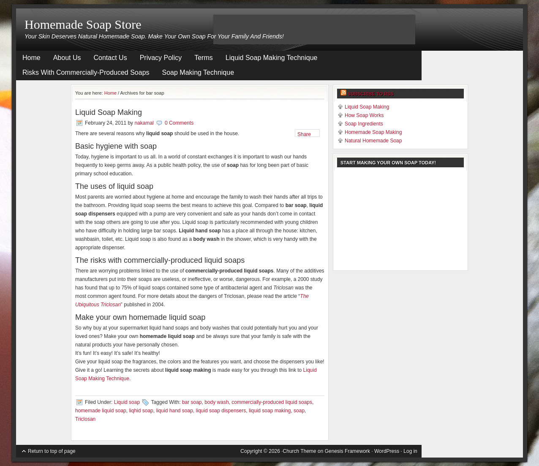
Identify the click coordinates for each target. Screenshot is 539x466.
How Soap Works (364, 115)
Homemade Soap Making (373, 132)
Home (31, 57)
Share (304, 134)
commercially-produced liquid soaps (271, 402)
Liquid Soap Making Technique (272, 57)
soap (299, 411)
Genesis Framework (347, 451)
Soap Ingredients (364, 124)
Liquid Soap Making (108, 112)
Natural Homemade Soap (373, 141)
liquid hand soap (174, 411)
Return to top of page (52, 451)
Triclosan (85, 419)
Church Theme (299, 451)
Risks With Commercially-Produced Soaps (86, 72)
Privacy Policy (161, 57)
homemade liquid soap (100, 411)
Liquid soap (127, 402)
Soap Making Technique (198, 72)
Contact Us (110, 57)
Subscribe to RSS (371, 93)
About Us (67, 57)
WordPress (386, 451)
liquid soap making (270, 411)
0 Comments (179, 123)
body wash (216, 402)
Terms (203, 57)
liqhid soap (141, 411)
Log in (410, 451)
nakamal (143, 123)
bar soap (192, 402)
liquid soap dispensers (221, 411)
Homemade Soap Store (83, 24)
